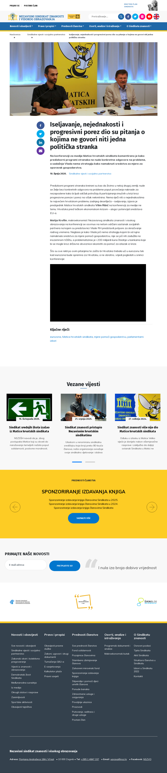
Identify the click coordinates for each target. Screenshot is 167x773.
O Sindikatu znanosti (138, 26)
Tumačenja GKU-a (54, 652)
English (156, 16)
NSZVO (147, 749)
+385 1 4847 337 (90, 749)
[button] (77, 459)
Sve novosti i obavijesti (23, 636)
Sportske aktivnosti (21, 692)
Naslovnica (15, 34)
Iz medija (16, 678)
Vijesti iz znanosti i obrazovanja (21, 659)
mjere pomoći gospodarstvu (110, 336)
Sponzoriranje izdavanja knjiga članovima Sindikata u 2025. (83, 497)
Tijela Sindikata (142, 641)
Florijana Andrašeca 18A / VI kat (36, 749)
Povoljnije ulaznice (82, 692)
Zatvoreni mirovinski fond (86, 658)
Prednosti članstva (71, 26)
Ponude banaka (80, 679)
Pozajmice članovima (83, 646)
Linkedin (41, 142)
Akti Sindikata (141, 646)
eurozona (55, 336)
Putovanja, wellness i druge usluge (83, 704)
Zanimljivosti (18, 687)
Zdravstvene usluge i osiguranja (83, 686)
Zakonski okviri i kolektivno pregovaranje (25, 651)
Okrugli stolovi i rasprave (24, 683)
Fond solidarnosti (81, 641)
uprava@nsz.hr (119, 749)
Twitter (135, 16)
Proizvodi (77, 697)
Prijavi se (15, 6)
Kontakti (138, 666)
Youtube (149, 16)
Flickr (142, 16)
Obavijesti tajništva (21, 697)
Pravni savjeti (51, 666)
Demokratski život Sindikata (21, 667)
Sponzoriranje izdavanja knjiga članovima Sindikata (83, 505)
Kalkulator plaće (53, 662)
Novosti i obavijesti (20, 26)
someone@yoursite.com (41, 151)
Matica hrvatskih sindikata (77, 336)
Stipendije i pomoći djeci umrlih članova (85, 673)
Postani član (30, 6)
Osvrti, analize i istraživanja (104, 26)
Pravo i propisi (46, 26)
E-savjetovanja (52, 657)
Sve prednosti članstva (84, 636)
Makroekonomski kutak (116, 644)
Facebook (128, 16)
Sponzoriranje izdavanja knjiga (83, 489)
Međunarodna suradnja (24, 673)
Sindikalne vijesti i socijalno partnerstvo (46, 34)
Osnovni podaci (142, 636)
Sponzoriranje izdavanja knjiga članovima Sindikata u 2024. (83, 501)
